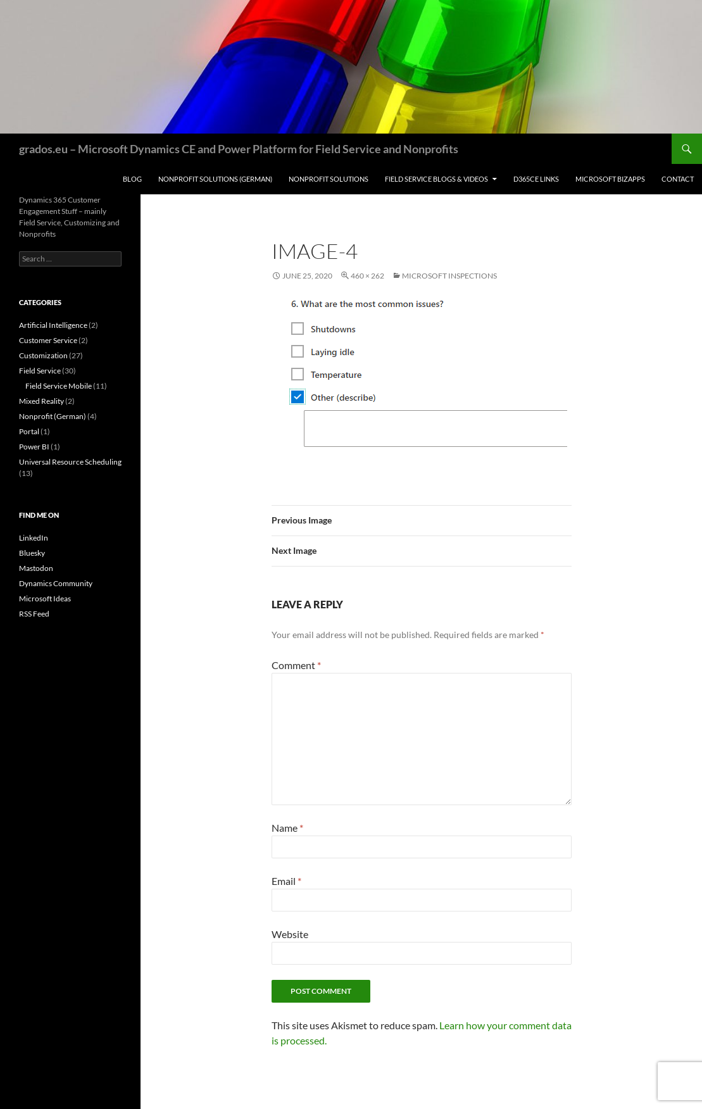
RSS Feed (34, 613)
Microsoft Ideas (45, 598)
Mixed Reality (41, 401)
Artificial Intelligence (53, 325)
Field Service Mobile (58, 386)
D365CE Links (536, 179)
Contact (677, 179)
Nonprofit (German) (52, 416)
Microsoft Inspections (449, 275)
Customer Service (48, 340)
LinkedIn (33, 537)
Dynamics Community (55, 583)
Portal (29, 431)
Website (290, 934)
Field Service (40, 370)
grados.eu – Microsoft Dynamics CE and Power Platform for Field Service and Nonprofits (238, 149)
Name (287, 828)
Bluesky (32, 553)
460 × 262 (367, 275)
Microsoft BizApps (610, 179)
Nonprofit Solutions (328, 179)
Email (286, 881)
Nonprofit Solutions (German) (215, 179)
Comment (296, 665)
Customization (43, 355)
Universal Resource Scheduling (70, 462)
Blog (132, 179)
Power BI (34, 446)
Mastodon (36, 568)
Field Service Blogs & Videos (436, 179)
